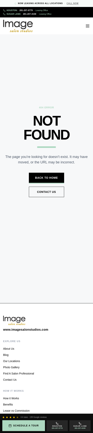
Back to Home (46, 177)
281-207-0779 (25, 10)
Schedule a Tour (24, 425)
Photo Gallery (11, 367)
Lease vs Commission (16, 410)
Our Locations (11, 361)
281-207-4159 (27, 14)
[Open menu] (87, 26)
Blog (6, 354)
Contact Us (46, 191)
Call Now (73, 3)
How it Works (11, 398)
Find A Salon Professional (18, 373)
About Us (8, 348)
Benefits (8, 404)
